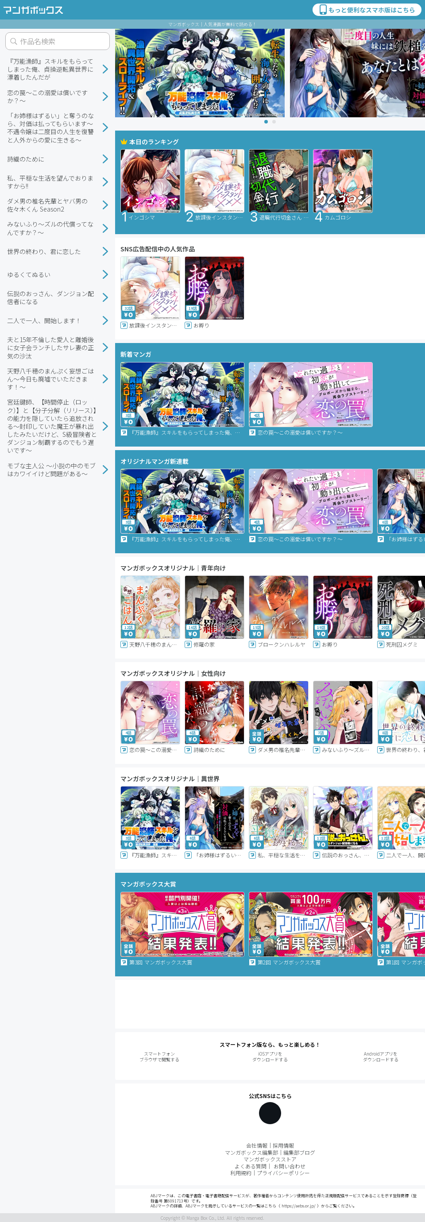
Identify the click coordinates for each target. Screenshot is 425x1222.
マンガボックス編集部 (251, 1152)
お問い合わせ (289, 1166)
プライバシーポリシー (283, 1172)
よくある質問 (251, 1166)
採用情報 (283, 1145)
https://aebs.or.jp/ (298, 1206)
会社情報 (256, 1145)
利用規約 (240, 1172)
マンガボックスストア (270, 1159)
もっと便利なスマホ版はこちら (366, 9)
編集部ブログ (299, 1152)
